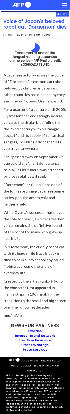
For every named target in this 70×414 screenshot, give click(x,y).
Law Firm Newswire (35, 340)
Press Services (35, 350)
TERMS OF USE (30, 360)
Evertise (35, 331)
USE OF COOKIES (21, 365)
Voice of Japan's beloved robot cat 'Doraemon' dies (35, 24)
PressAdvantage (35, 345)
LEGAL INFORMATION (46, 365)
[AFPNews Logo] (21, 5)
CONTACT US (35, 370)
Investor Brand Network (35, 336)
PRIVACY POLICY (51, 360)
